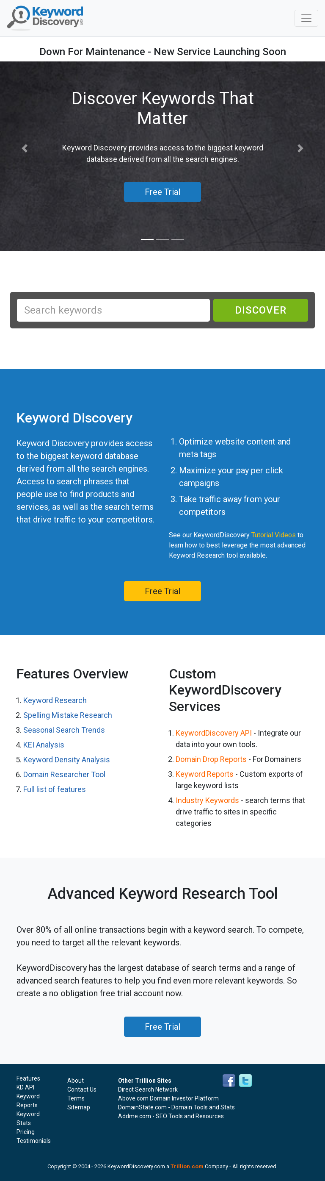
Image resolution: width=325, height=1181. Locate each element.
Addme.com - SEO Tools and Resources (171, 1116)
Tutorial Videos (273, 535)
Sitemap (78, 1107)
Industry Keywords (207, 800)
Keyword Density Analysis (66, 759)
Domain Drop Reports (211, 759)
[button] (24, 148)
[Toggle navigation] (306, 18)
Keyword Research (55, 700)
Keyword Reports (205, 774)
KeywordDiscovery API (214, 732)
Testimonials (34, 1140)
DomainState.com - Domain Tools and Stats (176, 1107)
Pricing (26, 1131)
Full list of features (54, 789)
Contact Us (81, 1089)
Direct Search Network (148, 1089)
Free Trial (162, 591)
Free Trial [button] (162, 192)
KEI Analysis (43, 744)
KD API (25, 1087)
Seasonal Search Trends (64, 729)
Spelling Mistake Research (67, 715)
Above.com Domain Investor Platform (168, 1098)
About (75, 1080)
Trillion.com (187, 1166)
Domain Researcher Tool (64, 774)
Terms (76, 1098)
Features (28, 1078)
